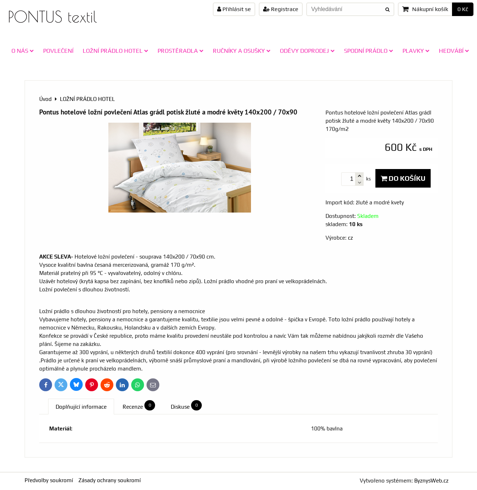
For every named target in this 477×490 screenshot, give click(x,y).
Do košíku (403, 178)
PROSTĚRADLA (181, 50)
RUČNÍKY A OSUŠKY (242, 50)
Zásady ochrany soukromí (109, 480)
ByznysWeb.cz (431, 481)
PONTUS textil (52, 16)
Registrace (280, 9)
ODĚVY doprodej (307, 50)
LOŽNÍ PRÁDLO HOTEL (115, 50)
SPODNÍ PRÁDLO (368, 50)
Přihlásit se (234, 9)
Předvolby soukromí (49, 480)
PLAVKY (416, 50)
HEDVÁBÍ (454, 50)
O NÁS (22, 50)
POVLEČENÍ (58, 50)
